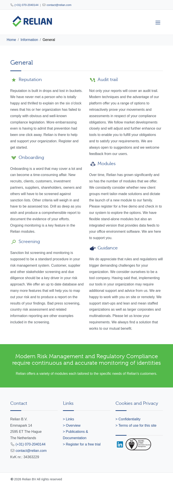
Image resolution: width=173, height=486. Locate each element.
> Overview (71, 425)
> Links (68, 419)
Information (29, 40)
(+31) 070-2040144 (26, 5)
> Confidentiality (128, 419)
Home (11, 40)
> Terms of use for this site (136, 425)
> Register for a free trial (82, 444)
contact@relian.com (58, 5)
